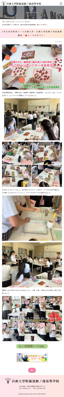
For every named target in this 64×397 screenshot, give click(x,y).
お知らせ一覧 (10, 22)
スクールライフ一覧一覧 (22, 22)
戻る (32, 370)
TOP (3, 22)
